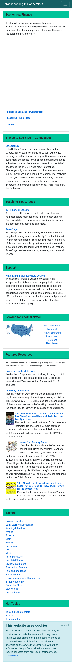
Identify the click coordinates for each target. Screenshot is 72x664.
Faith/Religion (13, 574)
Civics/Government (16, 564)
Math (8, 539)
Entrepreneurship (15, 581)
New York (52, 329)
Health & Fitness (14, 560)
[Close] (65, 625)
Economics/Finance (16, 567)
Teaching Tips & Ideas (19, 118)
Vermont (52, 340)
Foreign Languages (16, 571)
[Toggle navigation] (65, 4)
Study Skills (12, 588)
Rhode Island (52, 336)
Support (11, 124)
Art (7, 549)
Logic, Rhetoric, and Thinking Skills (24, 578)
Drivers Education (15, 521)
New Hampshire (52, 332)
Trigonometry (13, 619)
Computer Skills (14, 585)
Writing (9, 531)
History (9, 542)
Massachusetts (52, 325)
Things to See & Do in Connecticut (25, 111)
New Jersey (52, 343)
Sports (9, 615)
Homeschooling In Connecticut (22, 4)
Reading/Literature (16, 528)
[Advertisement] (36, 72)
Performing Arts (14, 556)
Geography (11, 546)
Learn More (12, 655)
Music (9, 553)
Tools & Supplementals (18, 612)
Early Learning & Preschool (20, 524)
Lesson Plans (13, 592)
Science (10, 535)
